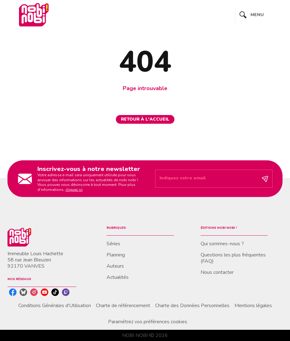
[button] (145, 119)
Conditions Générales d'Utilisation (54, 305)
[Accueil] (33, 15)
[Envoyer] (265, 178)
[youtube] (44, 292)
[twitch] (65, 292)
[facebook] (12, 292)
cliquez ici (74, 189)
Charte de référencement (123, 305)
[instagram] (34, 292)
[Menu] (259, 14)
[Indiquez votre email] (206, 179)
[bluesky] (23, 292)
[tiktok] (55, 292)
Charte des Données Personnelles (192, 305)
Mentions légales (253, 305)
